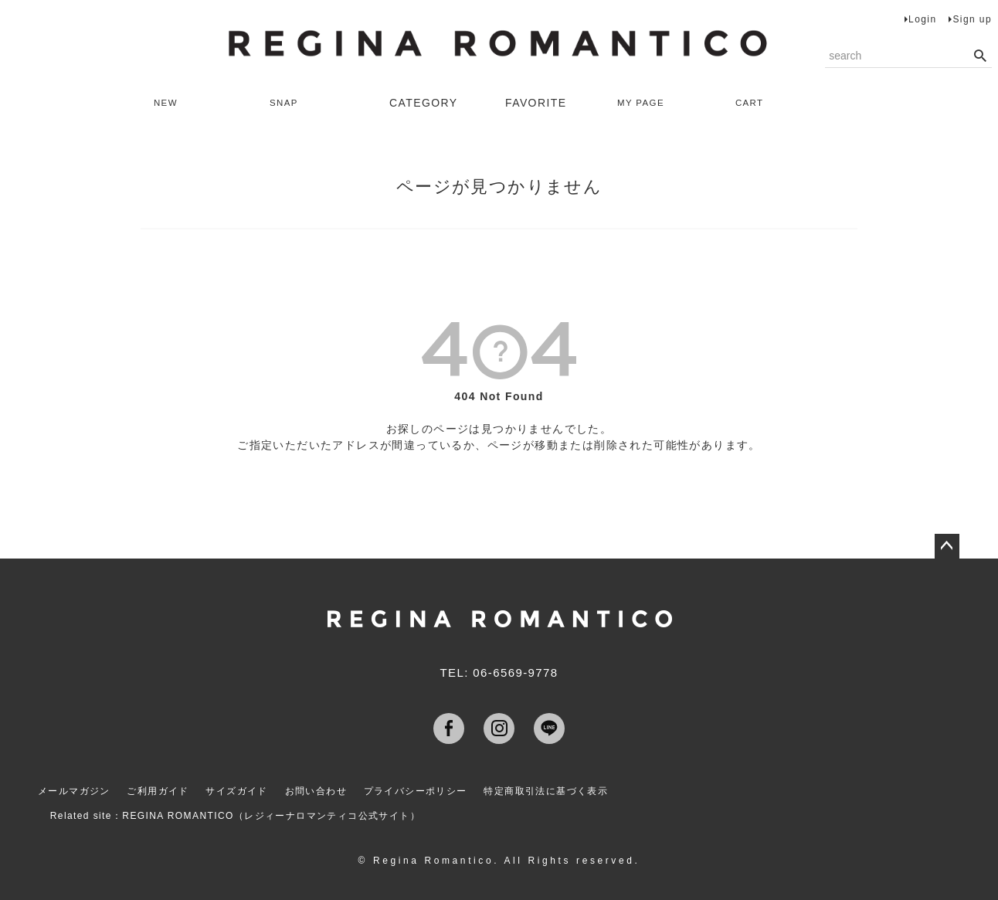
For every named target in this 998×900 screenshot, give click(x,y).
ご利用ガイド (158, 788)
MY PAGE (649, 103)
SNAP (290, 103)
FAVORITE (535, 103)
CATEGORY (423, 103)
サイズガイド (239, 788)
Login (922, 19)
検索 (980, 56)
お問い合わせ (321, 788)
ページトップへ (947, 546)
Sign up (972, 19)
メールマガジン (72, 788)
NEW (172, 103)
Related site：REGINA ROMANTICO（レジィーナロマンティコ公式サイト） (240, 808)
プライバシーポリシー (423, 788)
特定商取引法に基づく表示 (556, 788)
